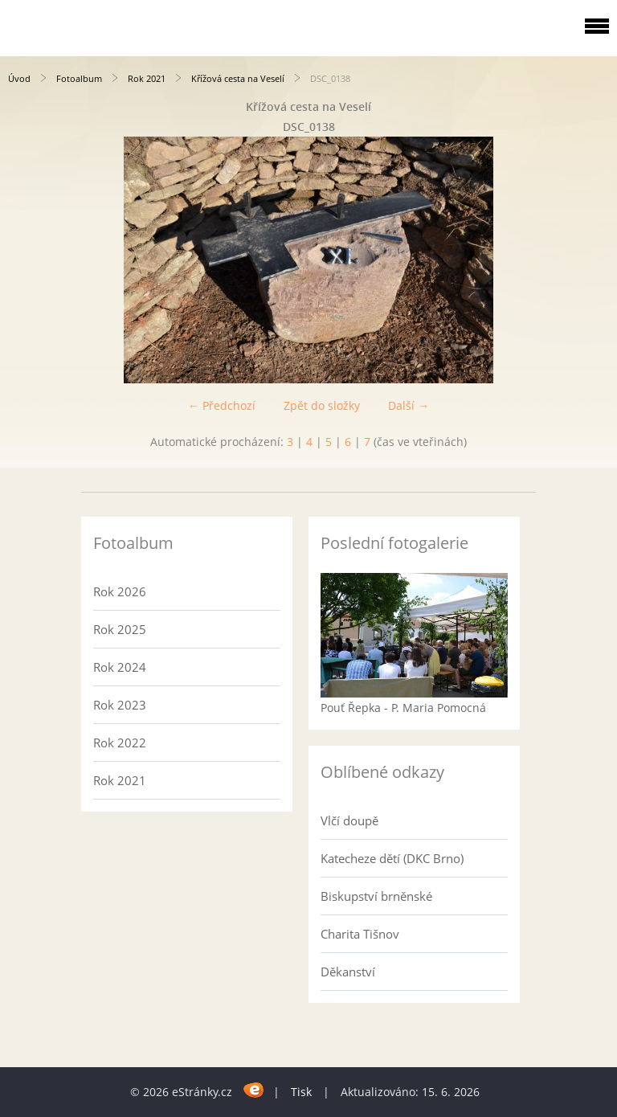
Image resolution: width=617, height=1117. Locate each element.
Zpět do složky (322, 405)
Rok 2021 (146, 78)
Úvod (19, 78)
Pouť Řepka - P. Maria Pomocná (403, 707)
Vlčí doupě (349, 820)
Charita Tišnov (360, 934)
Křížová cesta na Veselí (237, 78)
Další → (408, 405)
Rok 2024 (119, 667)
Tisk (301, 1091)
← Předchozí (221, 405)
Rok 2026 (119, 591)
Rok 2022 (119, 742)
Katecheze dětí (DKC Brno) (392, 858)
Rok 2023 (119, 705)
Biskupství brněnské (376, 896)
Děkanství (348, 972)
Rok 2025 (119, 629)
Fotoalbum (79, 78)
